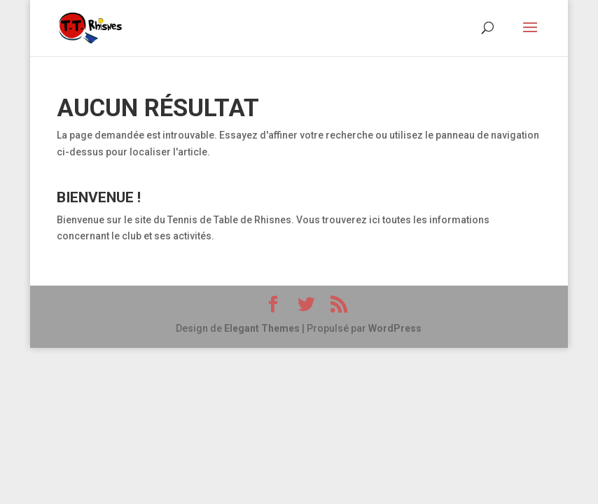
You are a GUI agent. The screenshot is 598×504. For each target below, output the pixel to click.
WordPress (395, 328)
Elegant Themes (262, 328)
